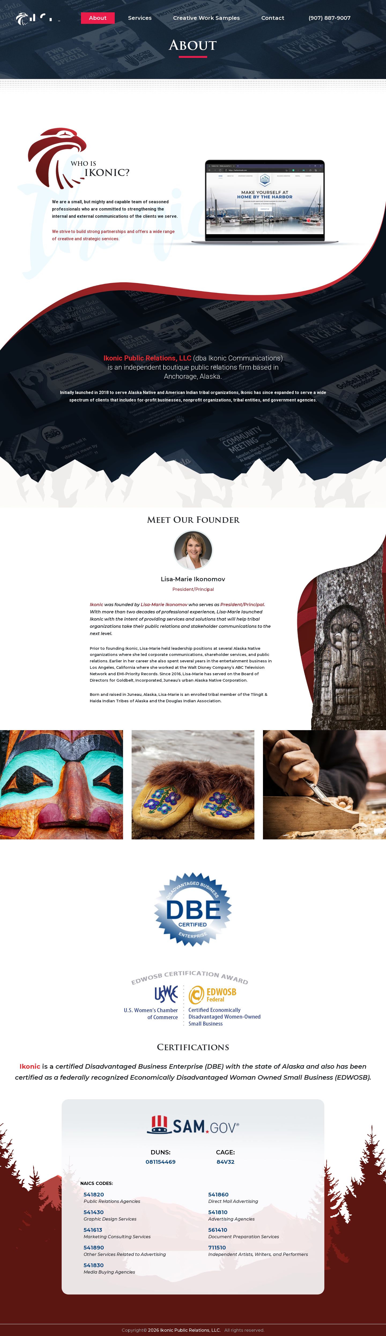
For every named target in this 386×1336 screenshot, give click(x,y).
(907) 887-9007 (328, 18)
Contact (272, 18)
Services (140, 18)
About (98, 18)
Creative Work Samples (206, 18)
